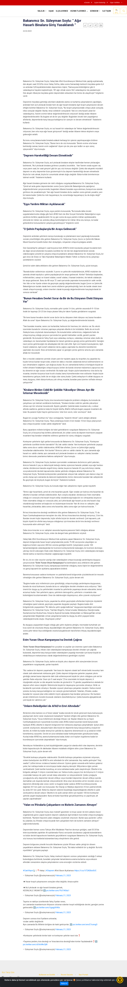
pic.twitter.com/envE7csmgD (85, 924)
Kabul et (64, 983)
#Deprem (50, 870)
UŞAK (51, 11)
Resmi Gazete (67, 974)
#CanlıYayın (28, 870)
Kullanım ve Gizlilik (47, 974)
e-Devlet (87, 2)
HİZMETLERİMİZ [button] (78, 11)
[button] (96, 25)
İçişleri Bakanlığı (99, 2)
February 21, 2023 (63, 875)
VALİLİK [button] (41, 11)
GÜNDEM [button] (94, 11)
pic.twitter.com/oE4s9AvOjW (35, 944)
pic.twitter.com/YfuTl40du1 (57, 890)
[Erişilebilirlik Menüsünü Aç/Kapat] (120, 980)
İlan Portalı (83, 974)
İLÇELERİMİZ (62, 11)
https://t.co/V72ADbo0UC (85, 870)
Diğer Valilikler (115, 2)
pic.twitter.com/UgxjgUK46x (48, 907)
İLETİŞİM (107, 11)
